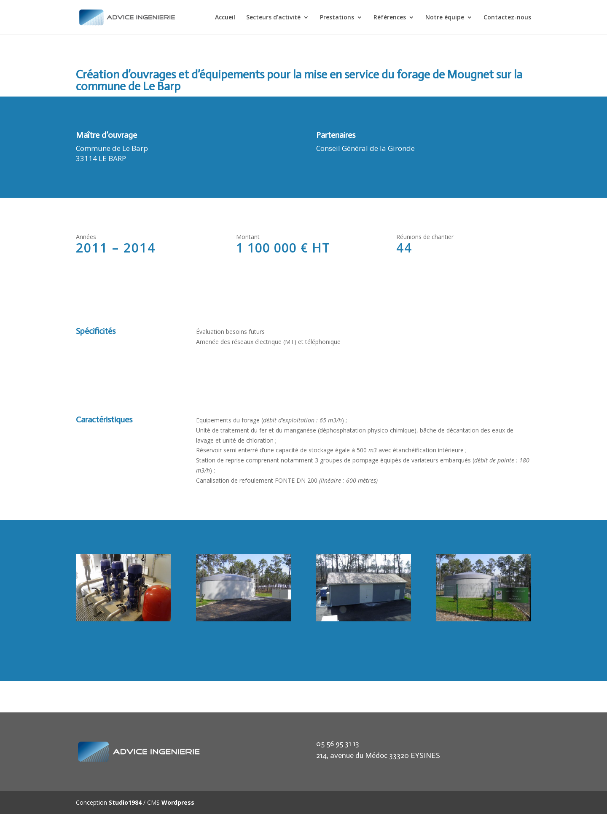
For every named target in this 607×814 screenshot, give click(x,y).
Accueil (225, 17)
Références (389, 17)
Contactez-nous (507, 17)
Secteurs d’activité (273, 17)
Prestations (337, 17)
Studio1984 (125, 802)
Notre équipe (444, 17)
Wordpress (177, 802)
